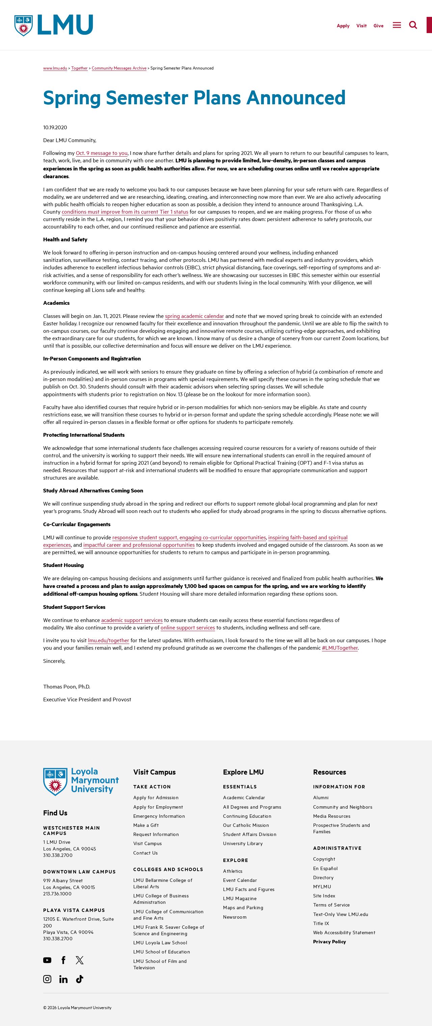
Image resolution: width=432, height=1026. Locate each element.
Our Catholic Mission (246, 824)
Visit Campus (147, 843)
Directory (323, 877)
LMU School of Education (161, 951)
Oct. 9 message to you (102, 152)
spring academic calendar (194, 315)
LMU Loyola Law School (160, 942)
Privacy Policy (329, 941)
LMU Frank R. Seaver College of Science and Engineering (169, 929)
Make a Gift (146, 824)
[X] (80, 960)
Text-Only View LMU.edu (341, 914)
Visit (361, 25)
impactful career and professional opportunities (139, 544)
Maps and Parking (243, 907)
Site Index (324, 895)
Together (79, 67)
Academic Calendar (244, 797)
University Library (243, 843)
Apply (343, 25)
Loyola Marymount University (79, 1007)
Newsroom (234, 916)
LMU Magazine (239, 898)
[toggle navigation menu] (397, 25)
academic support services (132, 619)
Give (378, 25)
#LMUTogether (340, 647)
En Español (325, 868)
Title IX (321, 923)
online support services (188, 627)
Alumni (321, 797)
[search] (413, 25)
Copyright (324, 858)
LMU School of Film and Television (160, 963)
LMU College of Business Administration (161, 898)
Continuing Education (247, 815)
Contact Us (145, 852)
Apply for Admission (156, 797)
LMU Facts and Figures (249, 889)
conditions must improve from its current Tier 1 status (125, 211)
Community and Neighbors (343, 806)
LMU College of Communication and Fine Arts (168, 914)
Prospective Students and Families (341, 827)
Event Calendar (240, 879)
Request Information (156, 834)
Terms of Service (331, 904)
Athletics (233, 870)
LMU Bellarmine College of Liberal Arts (163, 882)
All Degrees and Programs (252, 806)
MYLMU (322, 886)
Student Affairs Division (249, 834)
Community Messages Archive (119, 67)
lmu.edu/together (108, 640)
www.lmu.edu (55, 67)
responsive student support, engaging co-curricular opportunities (189, 537)
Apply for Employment (158, 806)
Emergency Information (159, 815)
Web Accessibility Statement (344, 932)
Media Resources (332, 815)
